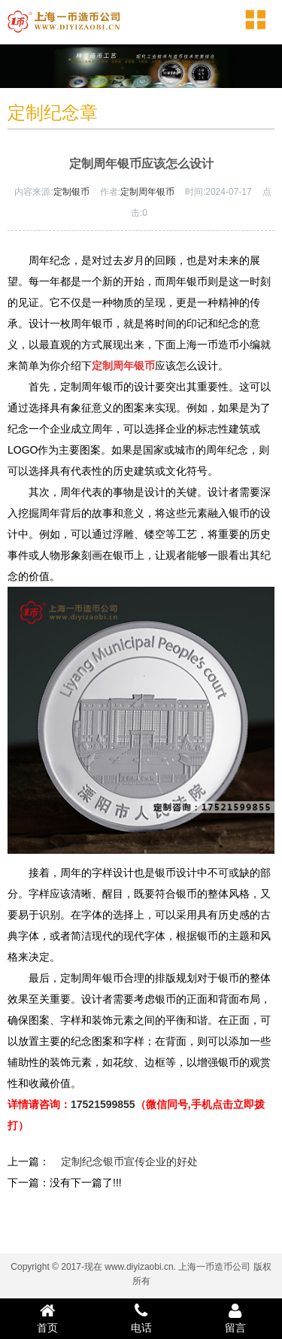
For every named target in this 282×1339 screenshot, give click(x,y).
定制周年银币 (147, 192)
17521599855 (103, 1104)
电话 (141, 1318)
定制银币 (71, 192)
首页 (47, 1318)
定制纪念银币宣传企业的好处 (129, 1161)
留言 (235, 1318)
